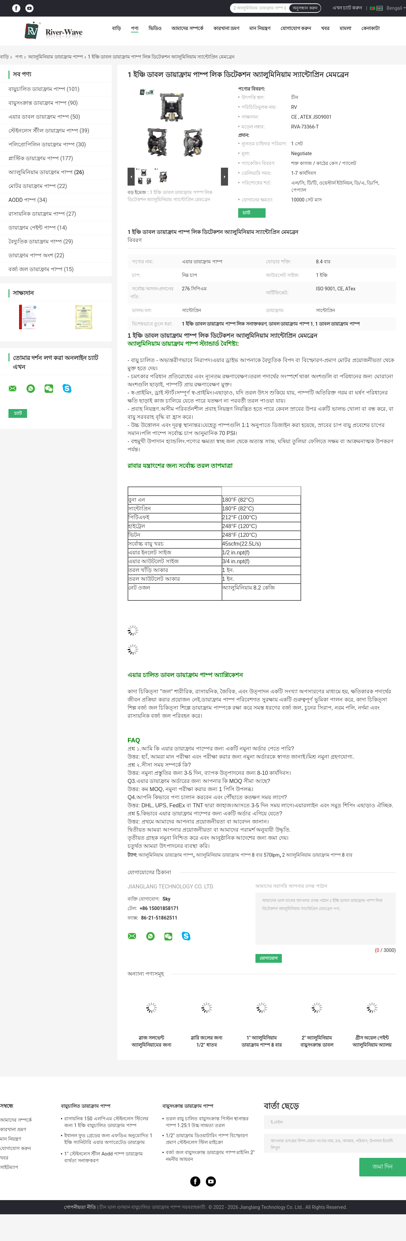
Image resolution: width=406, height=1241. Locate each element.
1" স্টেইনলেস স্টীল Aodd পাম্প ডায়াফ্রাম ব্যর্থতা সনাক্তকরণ (103, 1157)
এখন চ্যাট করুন (347, 7)
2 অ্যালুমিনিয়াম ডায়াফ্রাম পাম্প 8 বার (317, 855)
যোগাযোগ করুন (295, 28)
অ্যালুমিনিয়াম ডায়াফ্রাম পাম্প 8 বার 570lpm (237, 855)
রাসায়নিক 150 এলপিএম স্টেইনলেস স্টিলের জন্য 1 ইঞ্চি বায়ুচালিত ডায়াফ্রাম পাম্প (106, 1122)
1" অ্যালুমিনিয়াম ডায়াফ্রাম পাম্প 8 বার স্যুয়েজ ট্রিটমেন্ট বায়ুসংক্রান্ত (262, 1041)
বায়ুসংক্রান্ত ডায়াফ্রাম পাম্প (37, 103)
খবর (325, 28)
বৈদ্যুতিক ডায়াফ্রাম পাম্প (35, 241)
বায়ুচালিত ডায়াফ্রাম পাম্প (36, 89)
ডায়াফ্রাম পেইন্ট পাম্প (32, 227)
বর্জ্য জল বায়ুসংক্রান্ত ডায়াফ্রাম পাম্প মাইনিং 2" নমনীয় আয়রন (210, 1156)
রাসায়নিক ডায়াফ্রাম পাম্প (36, 214)
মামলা (345, 28)
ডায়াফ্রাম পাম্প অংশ (30, 255)
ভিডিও (155, 28)
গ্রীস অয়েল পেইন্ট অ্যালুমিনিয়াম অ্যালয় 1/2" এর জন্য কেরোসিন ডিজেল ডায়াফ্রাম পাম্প (372, 1041)
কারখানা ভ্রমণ (226, 28)
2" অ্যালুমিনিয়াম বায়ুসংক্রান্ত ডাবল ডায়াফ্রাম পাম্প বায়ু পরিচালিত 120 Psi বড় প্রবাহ (317, 1041)
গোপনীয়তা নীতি (80, 1207)
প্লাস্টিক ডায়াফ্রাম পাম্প (33, 158)
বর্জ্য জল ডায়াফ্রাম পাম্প (35, 269)
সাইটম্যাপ (9, 1167)
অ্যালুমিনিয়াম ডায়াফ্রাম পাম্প (55, 56)
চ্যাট (246, 212)
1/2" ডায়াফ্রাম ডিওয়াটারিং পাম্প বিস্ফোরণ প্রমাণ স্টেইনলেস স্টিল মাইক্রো (207, 1139)
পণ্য (134, 28)
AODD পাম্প (22, 200)
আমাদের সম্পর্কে (187, 28)
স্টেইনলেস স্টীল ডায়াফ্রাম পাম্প (43, 130)
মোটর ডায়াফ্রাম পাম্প (32, 186)
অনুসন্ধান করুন (305, 8)
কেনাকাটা (370, 28)
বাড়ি (116, 28)
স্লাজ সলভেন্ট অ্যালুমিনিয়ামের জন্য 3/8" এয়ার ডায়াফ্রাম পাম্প (151, 1041)
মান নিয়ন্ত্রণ (259, 28)
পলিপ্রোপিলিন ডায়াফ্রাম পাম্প (41, 144)
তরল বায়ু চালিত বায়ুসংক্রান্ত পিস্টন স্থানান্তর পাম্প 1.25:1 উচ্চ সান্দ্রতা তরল (207, 1122)
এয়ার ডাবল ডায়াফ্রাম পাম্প (38, 117)
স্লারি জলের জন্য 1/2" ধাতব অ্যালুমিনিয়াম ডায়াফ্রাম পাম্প (207, 1041)
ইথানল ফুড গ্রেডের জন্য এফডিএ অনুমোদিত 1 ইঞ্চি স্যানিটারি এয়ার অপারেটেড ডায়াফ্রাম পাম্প (108, 1140)
